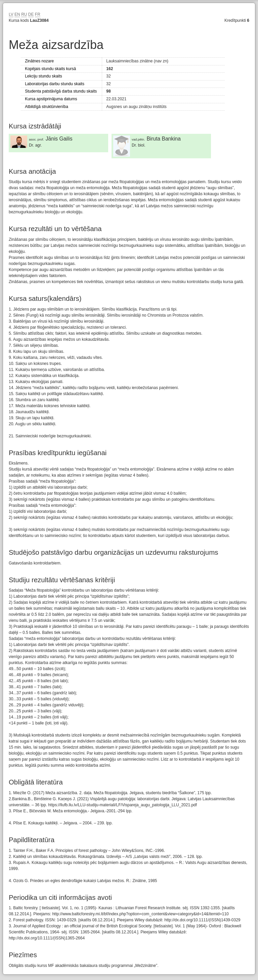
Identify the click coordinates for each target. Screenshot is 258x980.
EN (17, 14)
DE (31, 14)
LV (11, 14)
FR (37, 14)
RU (24, 14)
